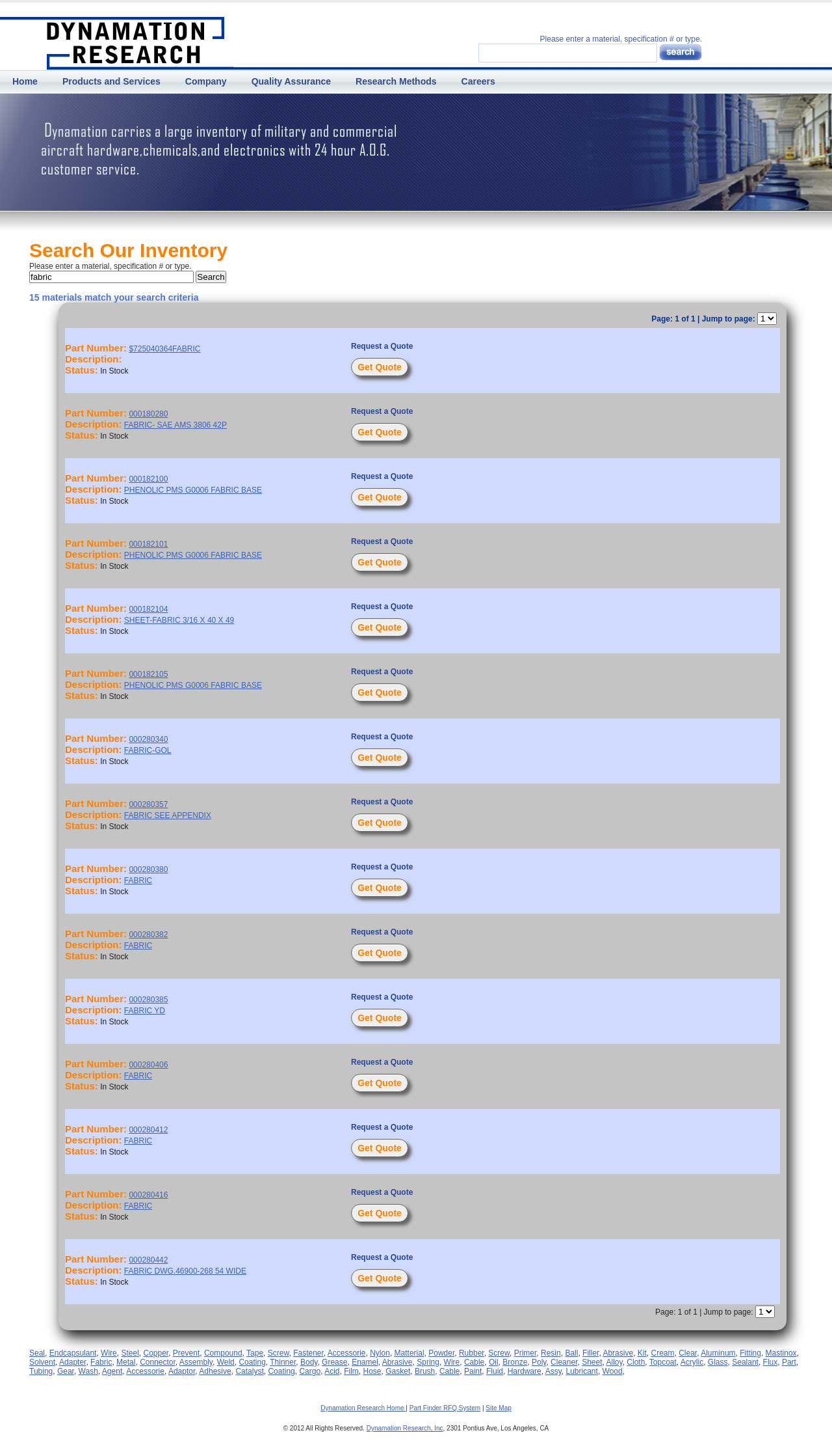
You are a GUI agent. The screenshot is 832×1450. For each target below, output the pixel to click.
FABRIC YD (144, 1010)
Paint (473, 1371)
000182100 (148, 479)
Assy (553, 1371)
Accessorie (347, 1353)
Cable (474, 1362)
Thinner (283, 1362)
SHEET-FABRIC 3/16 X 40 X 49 (179, 620)
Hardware (524, 1371)
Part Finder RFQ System (445, 1408)
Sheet (592, 1362)
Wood (613, 1371)
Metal (125, 1362)
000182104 (148, 609)
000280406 (148, 1064)
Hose (372, 1371)
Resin (551, 1353)
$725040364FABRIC (164, 348)
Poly (539, 1362)
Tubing (41, 1371)
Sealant (745, 1362)
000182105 (148, 674)
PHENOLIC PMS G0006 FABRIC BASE (193, 490)
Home (25, 81)
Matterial (409, 1353)
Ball (571, 1353)
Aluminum (718, 1353)
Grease (334, 1362)
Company (206, 81)
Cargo (309, 1371)
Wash (88, 1371)
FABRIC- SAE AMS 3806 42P (175, 425)
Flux (770, 1362)
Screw (278, 1353)
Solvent (42, 1362)
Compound (223, 1353)
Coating (252, 1362)
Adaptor (181, 1371)
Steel (129, 1353)
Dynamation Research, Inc (405, 1428)
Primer (525, 1353)
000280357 (148, 804)
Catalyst (249, 1371)
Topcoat (663, 1362)
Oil (494, 1362)
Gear (65, 1371)
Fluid (494, 1371)
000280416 (148, 1194)
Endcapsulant (73, 1353)
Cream (662, 1353)
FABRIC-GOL (148, 750)
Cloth (636, 1362)
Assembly (196, 1362)
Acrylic (692, 1362)
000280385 (148, 999)
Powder (441, 1353)
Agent (112, 1371)
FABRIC (138, 880)
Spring (428, 1362)
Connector (158, 1362)
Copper (155, 1353)
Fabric (101, 1362)
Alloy (614, 1362)
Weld (226, 1362)
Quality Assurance (291, 81)
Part (789, 1362)
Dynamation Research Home (363, 1408)
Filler (590, 1353)
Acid (331, 1371)
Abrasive (618, 1353)
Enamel (365, 1362)
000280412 (148, 1129)
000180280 (148, 413)
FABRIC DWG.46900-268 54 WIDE (185, 1271)
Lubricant (582, 1371)
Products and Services (111, 81)
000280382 (148, 934)
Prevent (186, 1353)
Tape (254, 1353)
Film (351, 1371)
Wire (109, 1353)
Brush (425, 1371)
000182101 (148, 544)
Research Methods (396, 81)
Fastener (308, 1353)
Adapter (72, 1362)
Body (308, 1362)
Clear (688, 1353)
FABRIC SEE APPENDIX (167, 815)
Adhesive (215, 1371)
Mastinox (781, 1353)
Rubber (471, 1353)
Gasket (397, 1371)
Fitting (750, 1353)
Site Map (498, 1408)
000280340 (148, 739)
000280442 (148, 1260)
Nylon (380, 1353)
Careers (478, 81)
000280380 (148, 869)
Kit (642, 1353)
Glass (718, 1362)
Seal (37, 1353)
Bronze (514, 1362)
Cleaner (564, 1362)
